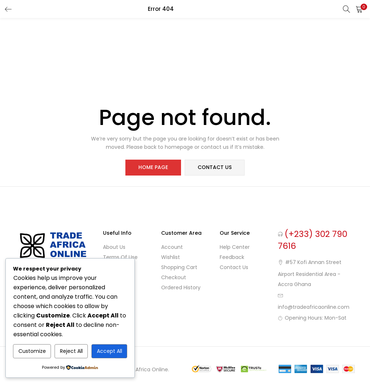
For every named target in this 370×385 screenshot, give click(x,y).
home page (153, 167)
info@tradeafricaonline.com (313, 307)
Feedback (232, 257)
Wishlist (170, 257)
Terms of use (120, 257)
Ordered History (181, 287)
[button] (359, 9)
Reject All (71, 351)
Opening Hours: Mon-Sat (316, 317)
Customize (32, 351)
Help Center (235, 247)
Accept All (109, 351)
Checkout (173, 277)
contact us (215, 167)
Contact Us (234, 267)
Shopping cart (179, 267)
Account (172, 247)
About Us (114, 247)
